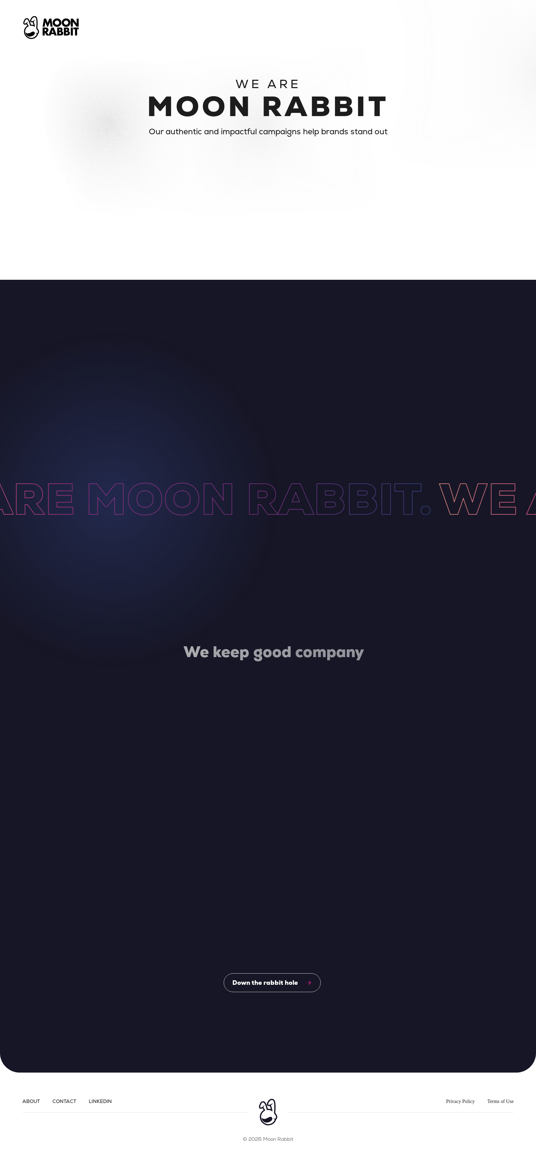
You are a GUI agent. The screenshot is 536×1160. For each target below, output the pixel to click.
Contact (64, 1101)
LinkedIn (100, 1101)
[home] (50, 27)
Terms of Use (500, 1101)
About (31, 1101)
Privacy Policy (460, 1101)
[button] (497, 27)
